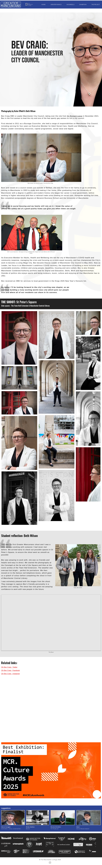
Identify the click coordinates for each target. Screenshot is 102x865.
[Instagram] (50, 862)
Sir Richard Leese (74, 116)
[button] (55, 4)
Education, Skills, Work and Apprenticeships (74, 271)
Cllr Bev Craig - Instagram (10, 674)
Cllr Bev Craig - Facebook (10, 670)
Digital (48, 271)
